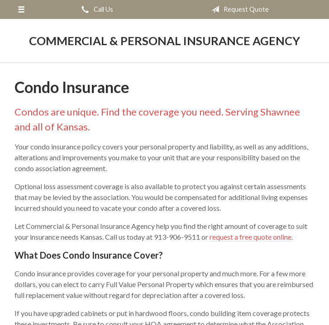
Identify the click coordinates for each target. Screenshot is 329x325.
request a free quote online (250, 236)
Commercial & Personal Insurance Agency (164, 40)
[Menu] (21, 9)
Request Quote (238, 9)
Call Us (95, 9)
